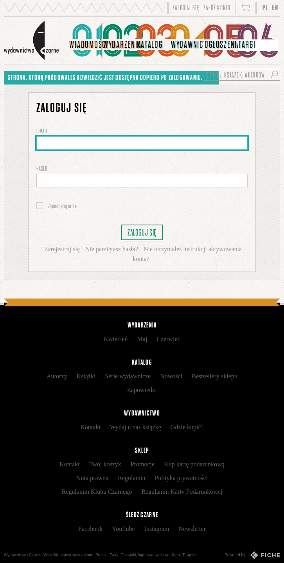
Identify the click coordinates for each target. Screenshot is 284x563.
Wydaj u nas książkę (135, 427)
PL (265, 8)
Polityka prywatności (181, 478)
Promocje (143, 464)
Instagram (156, 528)
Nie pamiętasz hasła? (111, 249)
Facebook (90, 528)
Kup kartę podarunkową (194, 464)
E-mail (42, 131)
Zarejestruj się (62, 249)
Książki (85, 376)
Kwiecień (116, 339)
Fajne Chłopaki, (123, 555)
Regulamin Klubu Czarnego (97, 491)
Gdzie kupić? (187, 427)
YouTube (123, 528)
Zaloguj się (142, 232)
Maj (142, 339)
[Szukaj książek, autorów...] (241, 75)
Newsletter (192, 528)
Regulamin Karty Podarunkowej (181, 491)
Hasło (42, 168)
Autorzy (57, 376)
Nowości (171, 376)
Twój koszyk (105, 464)
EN (275, 8)
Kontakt (90, 427)
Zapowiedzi (142, 390)
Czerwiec (168, 339)
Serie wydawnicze (128, 376)
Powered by (252, 555)
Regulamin (131, 478)
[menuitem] (85, 40)
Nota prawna (92, 478)
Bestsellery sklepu (214, 376)
